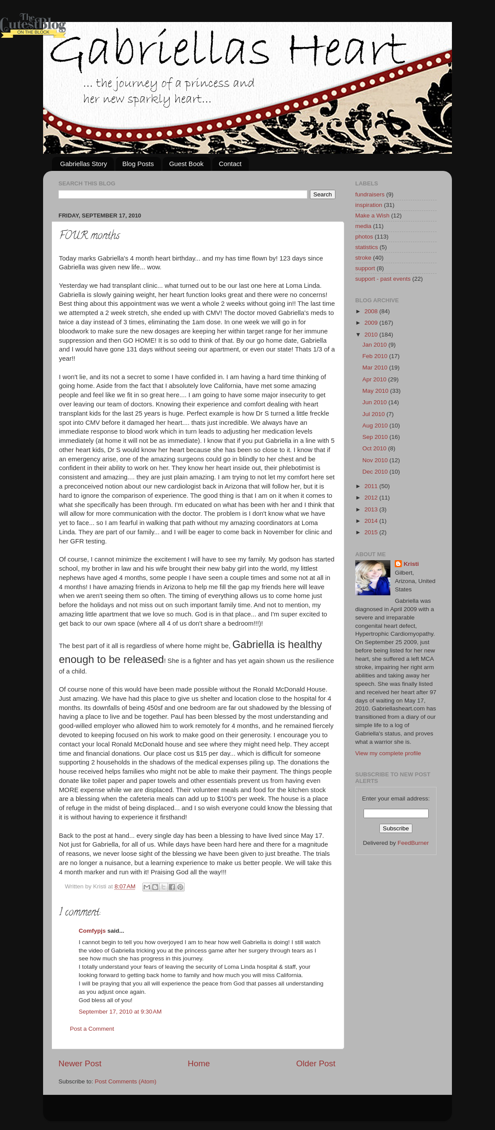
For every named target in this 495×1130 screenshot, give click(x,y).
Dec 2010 (375, 471)
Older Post (315, 1063)
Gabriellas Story (83, 163)
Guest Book (186, 163)
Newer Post (80, 1063)
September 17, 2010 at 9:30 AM (120, 1011)
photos (364, 236)
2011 (371, 486)
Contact (230, 163)
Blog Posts (138, 163)
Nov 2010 (375, 460)
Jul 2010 (374, 414)
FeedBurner (413, 843)
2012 (371, 497)
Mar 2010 (375, 367)
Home (199, 1063)
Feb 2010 (375, 356)
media (363, 226)
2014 (371, 521)
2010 (371, 334)
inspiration (368, 205)
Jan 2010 (375, 344)
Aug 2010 (375, 425)
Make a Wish (372, 215)
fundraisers (370, 194)
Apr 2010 (375, 379)
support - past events (383, 278)
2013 (371, 509)
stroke (363, 257)
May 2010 (376, 391)
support (365, 268)
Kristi (411, 564)
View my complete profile (388, 753)
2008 (371, 311)
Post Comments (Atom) (126, 1081)
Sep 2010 (375, 437)
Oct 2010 (375, 448)
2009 (371, 322)
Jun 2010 (375, 402)
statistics (366, 247)
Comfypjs (92, 930)
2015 (371, 532)
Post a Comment (92, 1028)
